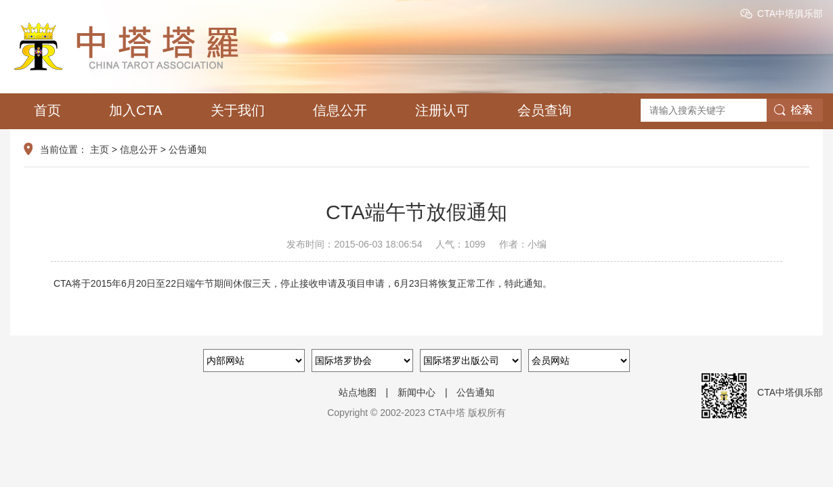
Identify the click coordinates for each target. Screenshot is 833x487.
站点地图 (358, 392)
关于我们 (238, 110)
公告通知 (188, 149)
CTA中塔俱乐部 (790, 13)
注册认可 (442, 110)
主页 (99, 149)
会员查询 (544, 110)
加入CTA (136, 110)
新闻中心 (416, 392)
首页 (47, 110)
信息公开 (340, 110)
